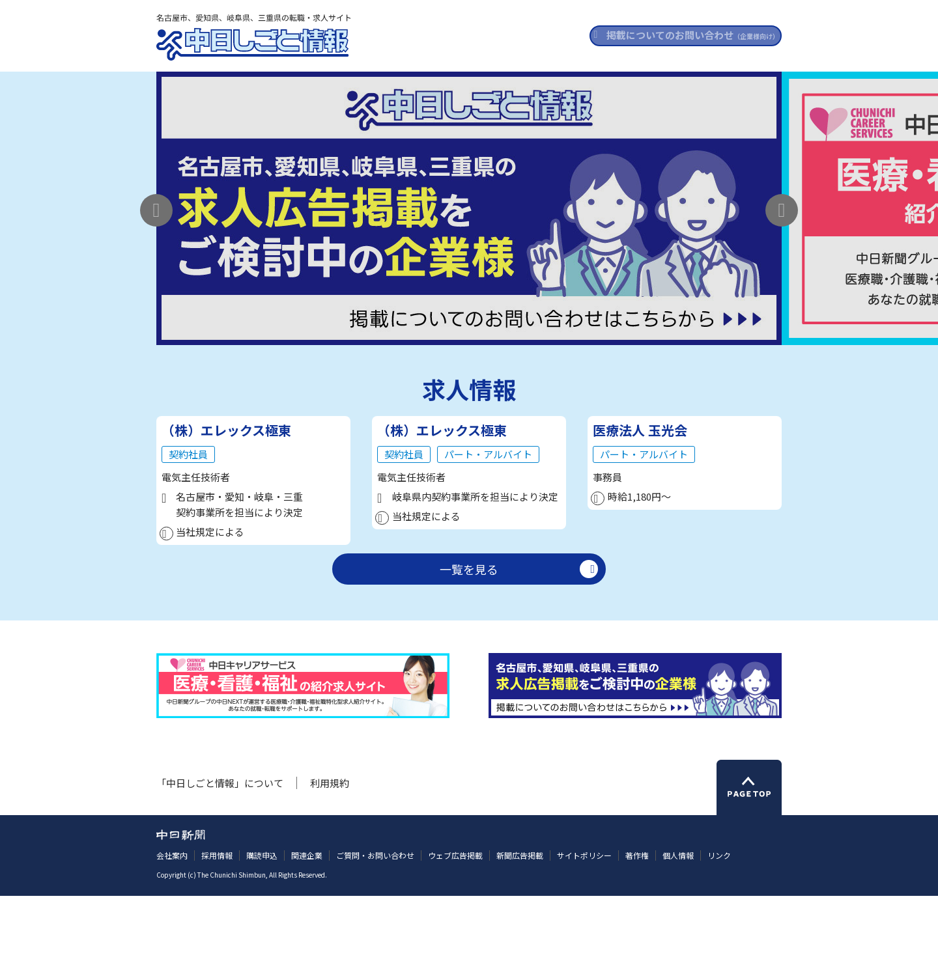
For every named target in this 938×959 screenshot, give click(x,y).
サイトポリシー (584, 918)
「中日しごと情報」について (219, 846)
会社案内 (172, 918)
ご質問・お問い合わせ (375, 918)
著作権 (637, 918)
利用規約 (329, 846)
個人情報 (678, 918)
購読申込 (261, 918)
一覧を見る (469, 632)
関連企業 (306, 918)
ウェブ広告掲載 (455, 918)
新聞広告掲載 (519, 918)
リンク (719, 918)
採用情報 (217, 918)
